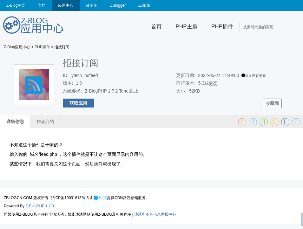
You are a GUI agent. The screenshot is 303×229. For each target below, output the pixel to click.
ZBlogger (118, 5)
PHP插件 (222, 27)
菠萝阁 (91, 5)
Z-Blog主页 (15, 5)
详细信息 (15, 121)
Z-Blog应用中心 (17, 47)
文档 (41, 5)
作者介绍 (45, 121)
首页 (156, 27)
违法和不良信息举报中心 (155, 214)
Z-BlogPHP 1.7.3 (39, 206)
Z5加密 (144, 5)
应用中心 (65, 5)
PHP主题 (187, 27)
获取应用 (78, 103)
